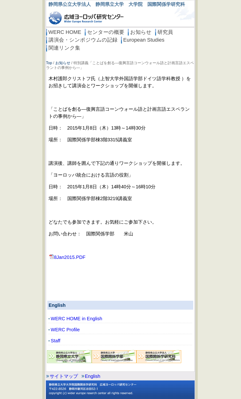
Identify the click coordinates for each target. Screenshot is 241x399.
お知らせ (141, 32)
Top (49, 63)
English (92, 376)
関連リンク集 (64, 48)
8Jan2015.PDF (66, 257)
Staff (55, 340)
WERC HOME (64, 32)
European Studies (144, 40)
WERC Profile (65, 329)
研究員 (165, 32)
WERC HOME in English (76, 318)
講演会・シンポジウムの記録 (82, 40)
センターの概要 (105, 32)
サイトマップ (64, 376)
